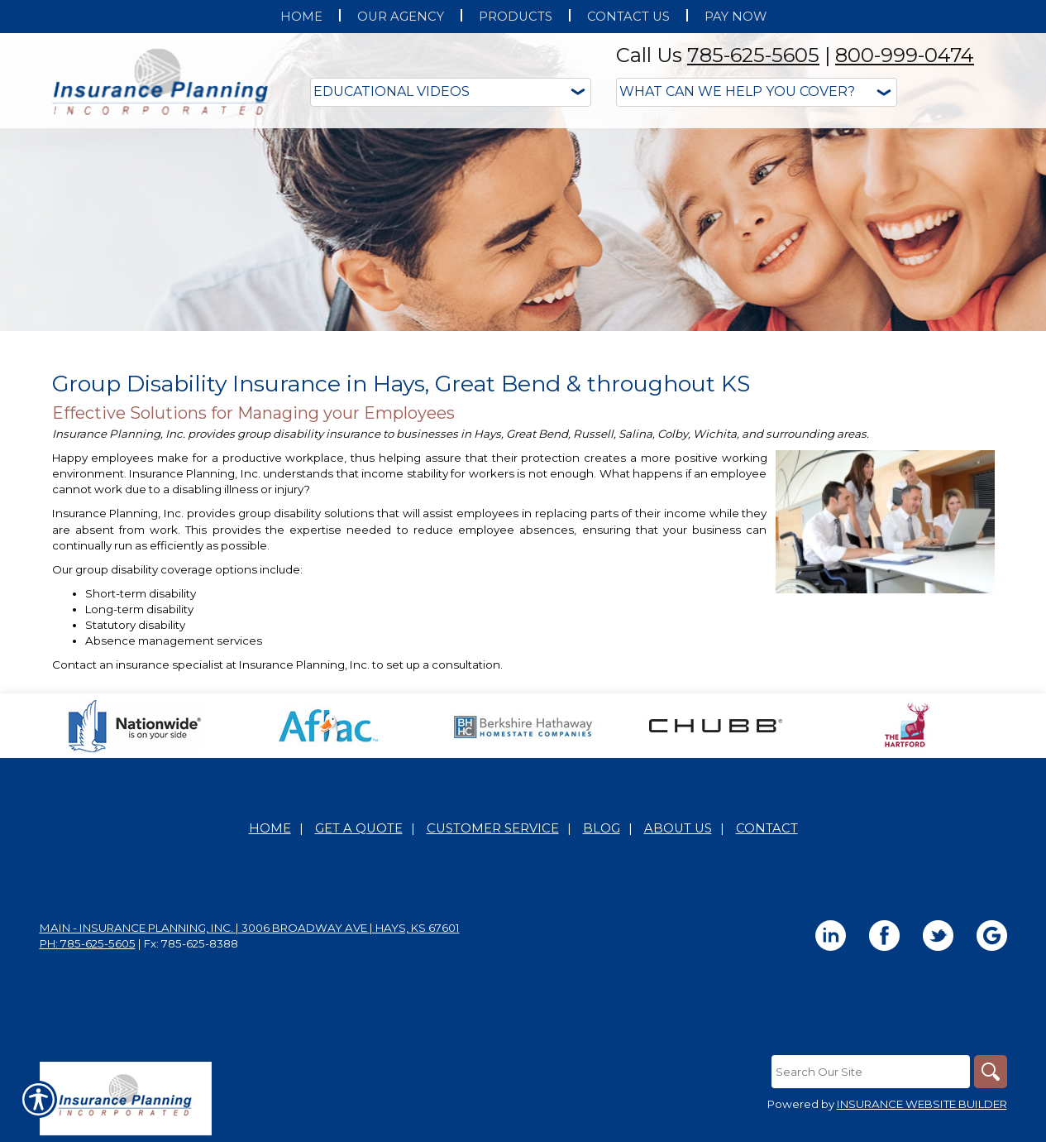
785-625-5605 (753, 55)
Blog (601, 828)
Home (270, 828)
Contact (767, 828)
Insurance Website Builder (922, 1104)
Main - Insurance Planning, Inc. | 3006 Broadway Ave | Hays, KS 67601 (250, 927)
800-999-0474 (904, 55)
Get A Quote (359, 828)
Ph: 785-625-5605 (88, 943)
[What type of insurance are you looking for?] (756, 92)
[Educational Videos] (450, 92)
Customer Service (493, 828)
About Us (678, 828)
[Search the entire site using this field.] (870, 1071)
